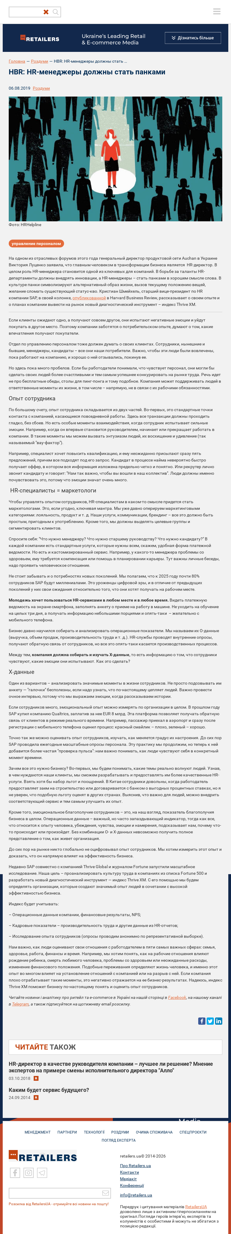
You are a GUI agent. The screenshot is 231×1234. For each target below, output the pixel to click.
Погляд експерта (119, 1137)
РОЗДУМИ (120, 1129)
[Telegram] (42, 1172)
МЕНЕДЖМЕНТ (38, 1129)
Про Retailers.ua (135, 1165)
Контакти (129, 1172)
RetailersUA (196, 1206)
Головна (17, 61)
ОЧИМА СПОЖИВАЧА (154, 1129)
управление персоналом (36, 243)
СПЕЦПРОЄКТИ (193, 1129)
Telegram (20, 1004)
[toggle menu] (216, 11)
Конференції (132, 1185)
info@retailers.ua (136, 1194)
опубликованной (89, 297)
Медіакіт (128, 1178)
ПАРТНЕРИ (67, 1129)
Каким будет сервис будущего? (49, 1090)
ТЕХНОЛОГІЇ (94, 1129)
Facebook (177, 997)
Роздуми (39, 61)
